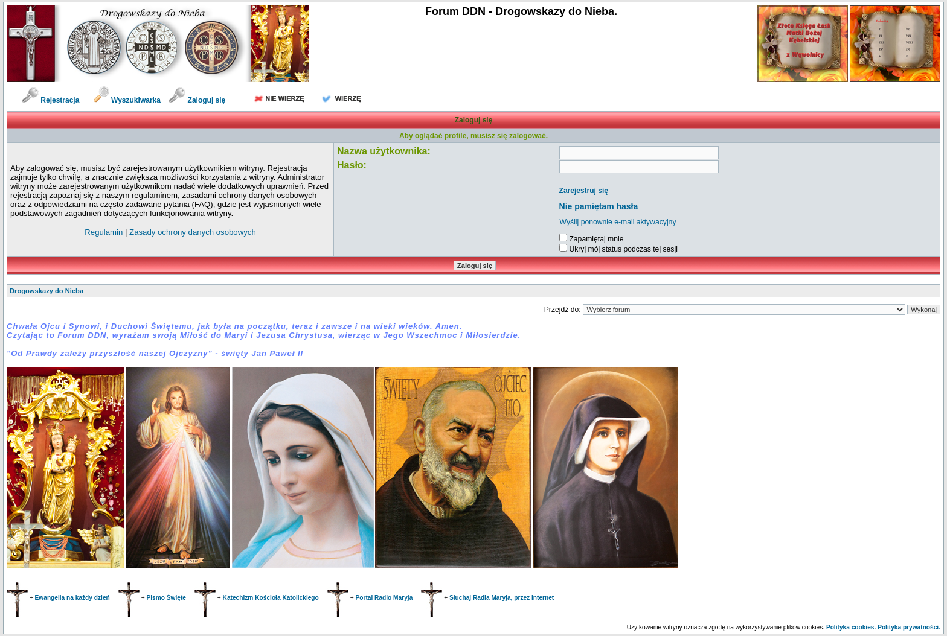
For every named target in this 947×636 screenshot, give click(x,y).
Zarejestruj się (583, 190)
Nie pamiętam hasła (598, 206)
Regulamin (104, 232)
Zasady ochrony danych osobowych (192, 232)
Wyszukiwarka (128, 100)
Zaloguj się (197, 100)
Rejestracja (50, 100)
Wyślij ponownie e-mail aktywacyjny (618, 222)
